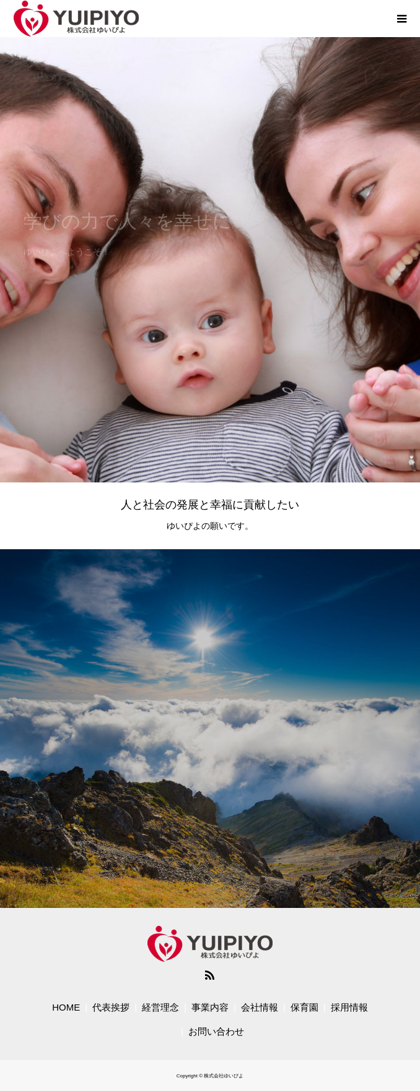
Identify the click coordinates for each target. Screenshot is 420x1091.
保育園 (304, 1007)
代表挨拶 (110, 1007)
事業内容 (210, 1007)
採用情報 (349, 1007)
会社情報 (259, 1007)
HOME (66, 1007)
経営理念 (160, 1007)
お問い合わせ (216, 1031)
